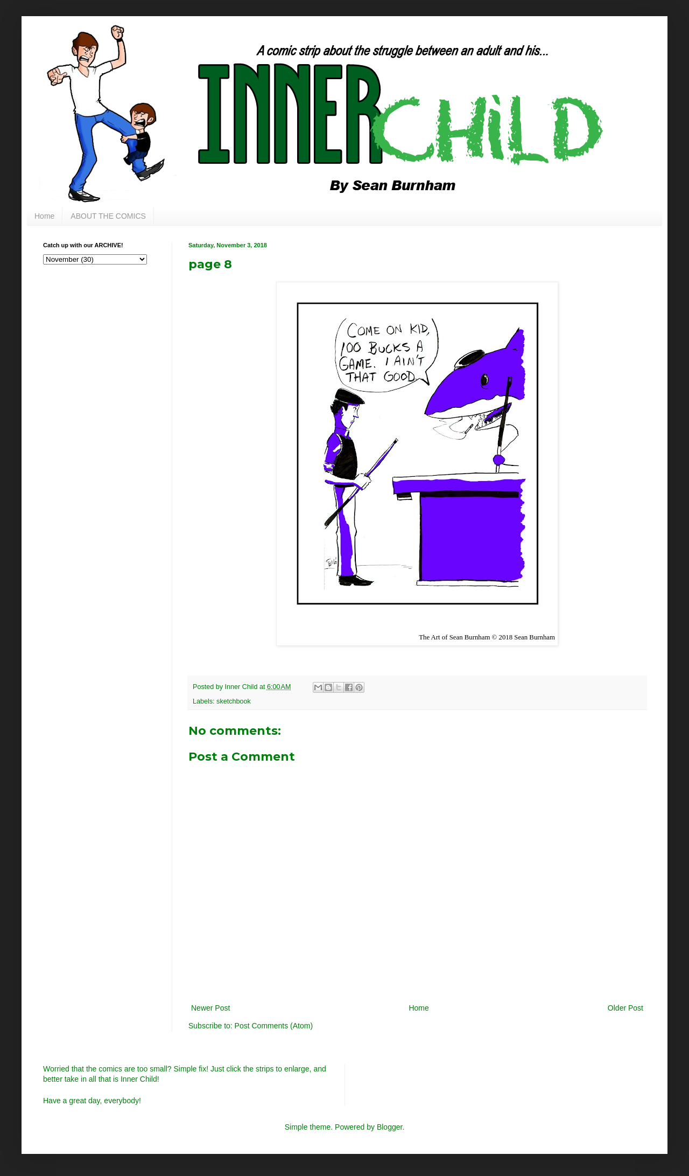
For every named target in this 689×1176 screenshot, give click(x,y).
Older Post (625, 1008)
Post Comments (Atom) (274, 1025)
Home (44, 216)
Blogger (389, 1127)
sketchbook (233, 701)
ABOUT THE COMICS (108, 216)
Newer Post (210, 1008)
